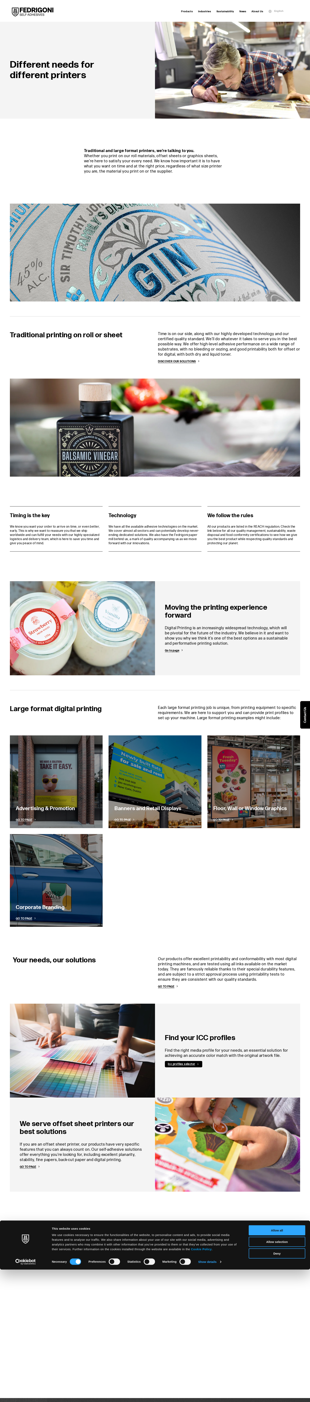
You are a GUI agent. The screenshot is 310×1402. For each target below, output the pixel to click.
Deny (277, 1385)
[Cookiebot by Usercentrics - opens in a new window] (25, 1394)
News (242, 11)
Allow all (277, 1362)
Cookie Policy (201, 1381)
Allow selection (277, 1374)
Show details (207, 1394)
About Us (257, 11)
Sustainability (225, 11)
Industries (204, 11)
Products (187, 11)
